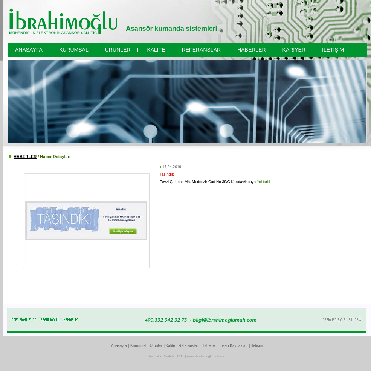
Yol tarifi (263, 182)
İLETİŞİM (333, 50)
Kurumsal (138, 346)
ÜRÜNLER (118, 50)
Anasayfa (119, 346)
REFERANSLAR (201, 50)
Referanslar (188, 346)
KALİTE (156, 50)
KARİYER (293, 50)
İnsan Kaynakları (234, 346)
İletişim (257, 346)
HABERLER (251, 50)
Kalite (170, 346)
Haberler (209, 346)
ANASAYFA (29, 50)
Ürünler (156, 346)
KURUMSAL (74, 50)
